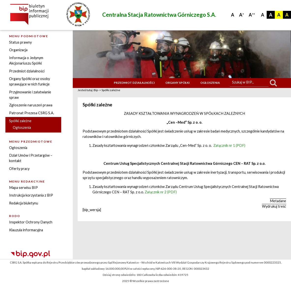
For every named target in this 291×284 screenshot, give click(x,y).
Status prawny (20, 42)
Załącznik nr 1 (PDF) (229, 145)
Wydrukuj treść (274, 206)
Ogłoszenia (22, 127)
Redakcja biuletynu (23, 203)
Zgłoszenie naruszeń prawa (30, 105)
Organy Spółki (177, 82)
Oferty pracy (19, 169)
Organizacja (18, 50)
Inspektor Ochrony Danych (30, 222)
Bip (96, 90)
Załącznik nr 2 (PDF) (161, 192)
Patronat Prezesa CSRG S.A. (31, 113)
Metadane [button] (278, 201)
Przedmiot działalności (26, 71)
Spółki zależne (20, 121)
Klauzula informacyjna (26, 230)
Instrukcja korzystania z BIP (31, 195)
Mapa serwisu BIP (23, 187)
